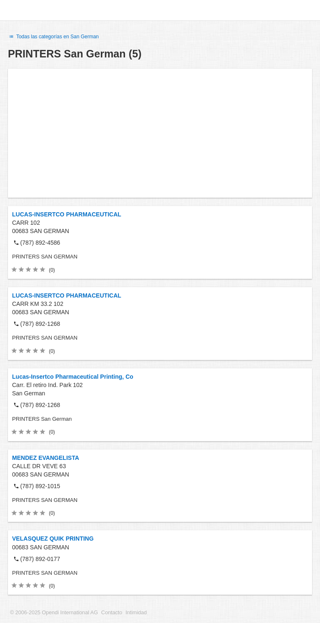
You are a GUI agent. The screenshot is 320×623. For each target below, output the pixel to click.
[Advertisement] (160, 133)
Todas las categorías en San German (53, 37)
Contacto (111, 613)
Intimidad (136, 613)
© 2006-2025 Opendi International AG (54, 613)
